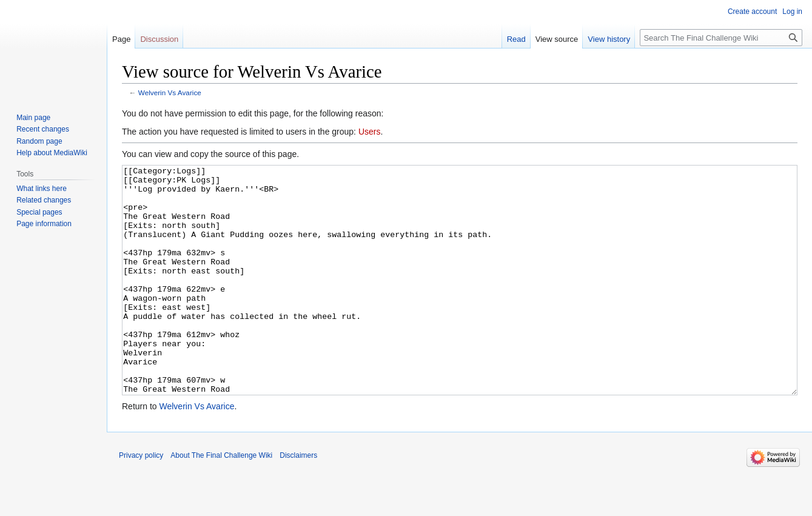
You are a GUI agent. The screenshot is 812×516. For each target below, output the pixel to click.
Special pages (39, 212)
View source (557, 39)
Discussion (159, 39)
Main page (33, 117)
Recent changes (42, 129)
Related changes (43, 200)
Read (516, 39)
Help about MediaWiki (51, 153)
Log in (792, 11)
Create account (752, 11)
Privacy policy (141, 501)
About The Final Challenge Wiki (221, 501)
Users (369, 131)
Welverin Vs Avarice (169, 92)
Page (121, 39)
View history (609, 39)
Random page (39, 141)
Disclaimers (298, 501)
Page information (44, 223)
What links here (41, 188)
